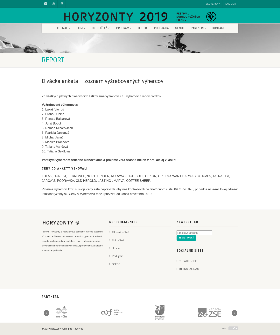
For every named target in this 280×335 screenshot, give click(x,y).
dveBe (233, 328)
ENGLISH (230, 4)
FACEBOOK (187, 261)
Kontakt (218, 28)
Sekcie (179, 28)
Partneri (198, 28)
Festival (62, 28)
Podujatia (161, 28)
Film (80, 28)
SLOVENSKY (213, 4)
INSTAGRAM (188, 269)
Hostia (143, 28)
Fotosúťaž (101, 28)
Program (123, 28)
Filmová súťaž (119, 232)
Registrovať (186, 238)
